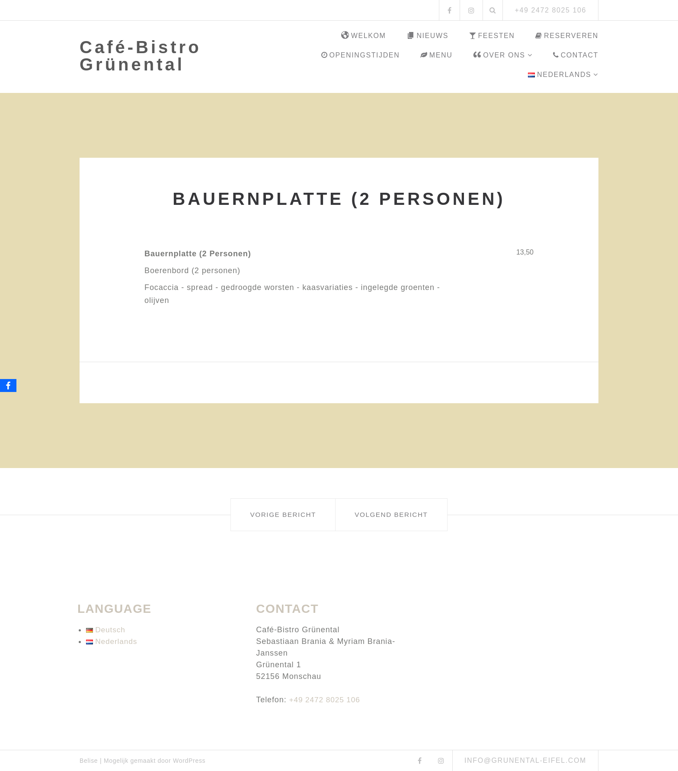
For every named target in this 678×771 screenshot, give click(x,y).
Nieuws (427, 36)
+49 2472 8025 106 (326, 699)
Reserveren (566, 35)
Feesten (492, 35)
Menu (436, 55)
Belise (89, 760)
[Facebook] (8, 385)
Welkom (363, 36)
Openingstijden (360, 55)
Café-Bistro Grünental (140, 55)
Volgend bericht (403, 514)
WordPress (189, 760)
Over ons (499, 55)
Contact (575, 55)
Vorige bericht (271, 514)
